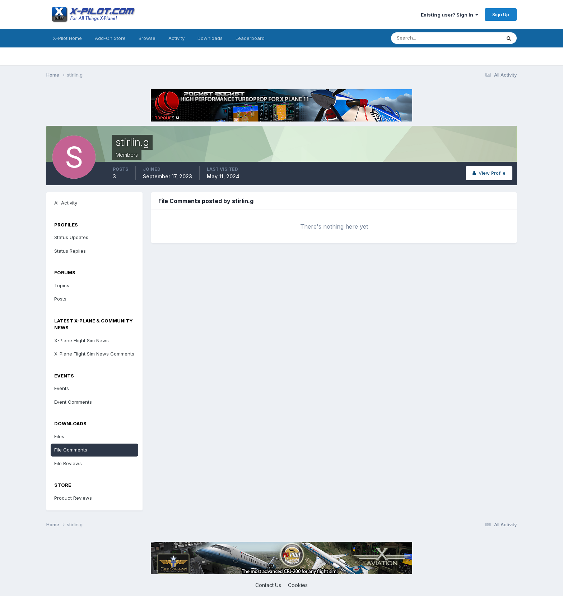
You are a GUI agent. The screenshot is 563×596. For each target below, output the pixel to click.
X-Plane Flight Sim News (81, 340)
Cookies (298, 585)
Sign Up (500, 14)
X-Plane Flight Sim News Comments (94, 354)
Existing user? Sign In (449, 15)
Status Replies (70, 251)
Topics (61, 285)
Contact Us (268, 585)
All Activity (65, 203)
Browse (147, 38)
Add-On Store (110, 38)
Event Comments (73, 402)
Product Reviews (73, 498)
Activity (176, 38)
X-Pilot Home (67, 38)
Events (61, 388)
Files (59, 436)
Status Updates (71, 237)
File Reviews (68, 463)
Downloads (210, 38)
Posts (60, 299)
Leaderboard (250, 38)
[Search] (422, 38)
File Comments (70, 450)
